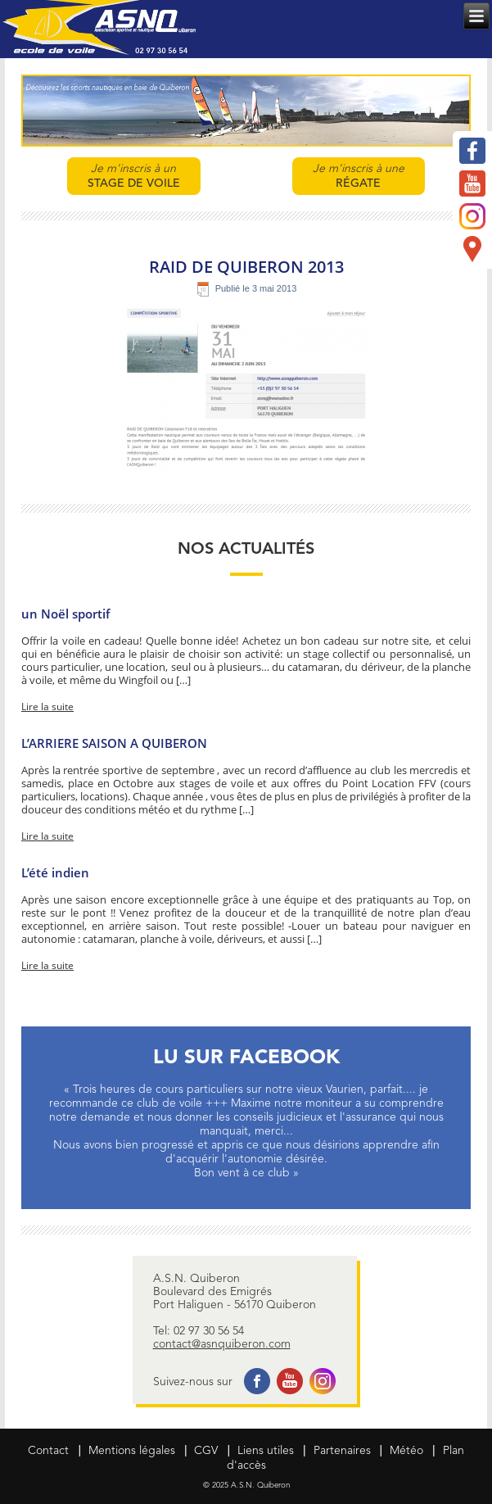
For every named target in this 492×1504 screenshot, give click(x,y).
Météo (406, 1450)
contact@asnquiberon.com (222, 1344)
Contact (48, 1450)
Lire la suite (47, 707)
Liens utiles (265, 1450)
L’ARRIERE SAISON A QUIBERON (114, 743)
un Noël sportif (65, 613)
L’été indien (57, 872)
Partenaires (342, 1450)
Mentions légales (131, 1450)
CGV (206, 1450)
